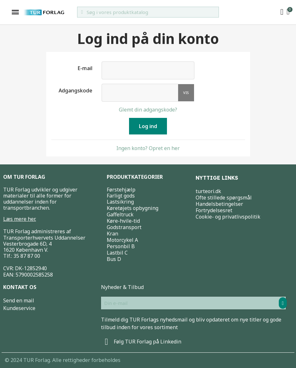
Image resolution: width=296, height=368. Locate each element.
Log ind (148, 126)
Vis (186, 92)
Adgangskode (75, 90)
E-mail (84, 68)
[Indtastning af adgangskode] (140, 92)
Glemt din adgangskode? (148, 109)
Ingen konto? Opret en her (148, 148)
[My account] (282, 12)
